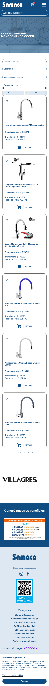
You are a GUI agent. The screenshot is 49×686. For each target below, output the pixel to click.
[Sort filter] (24, 69)
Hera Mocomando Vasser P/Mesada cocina (24, 125)
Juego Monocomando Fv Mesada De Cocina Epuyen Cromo (21, 185)
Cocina (6, 33)
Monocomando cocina (18, 36)
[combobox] (24, 13)
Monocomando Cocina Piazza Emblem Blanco (22, 364)
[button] (1, 527)
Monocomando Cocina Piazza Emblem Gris (22, 423)
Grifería (20, 33)
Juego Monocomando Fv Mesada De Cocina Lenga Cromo (21, 245)
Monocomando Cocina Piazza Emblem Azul (22, 304)
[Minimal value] (24, 88)
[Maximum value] (37, 93)
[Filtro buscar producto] (24, 61)
